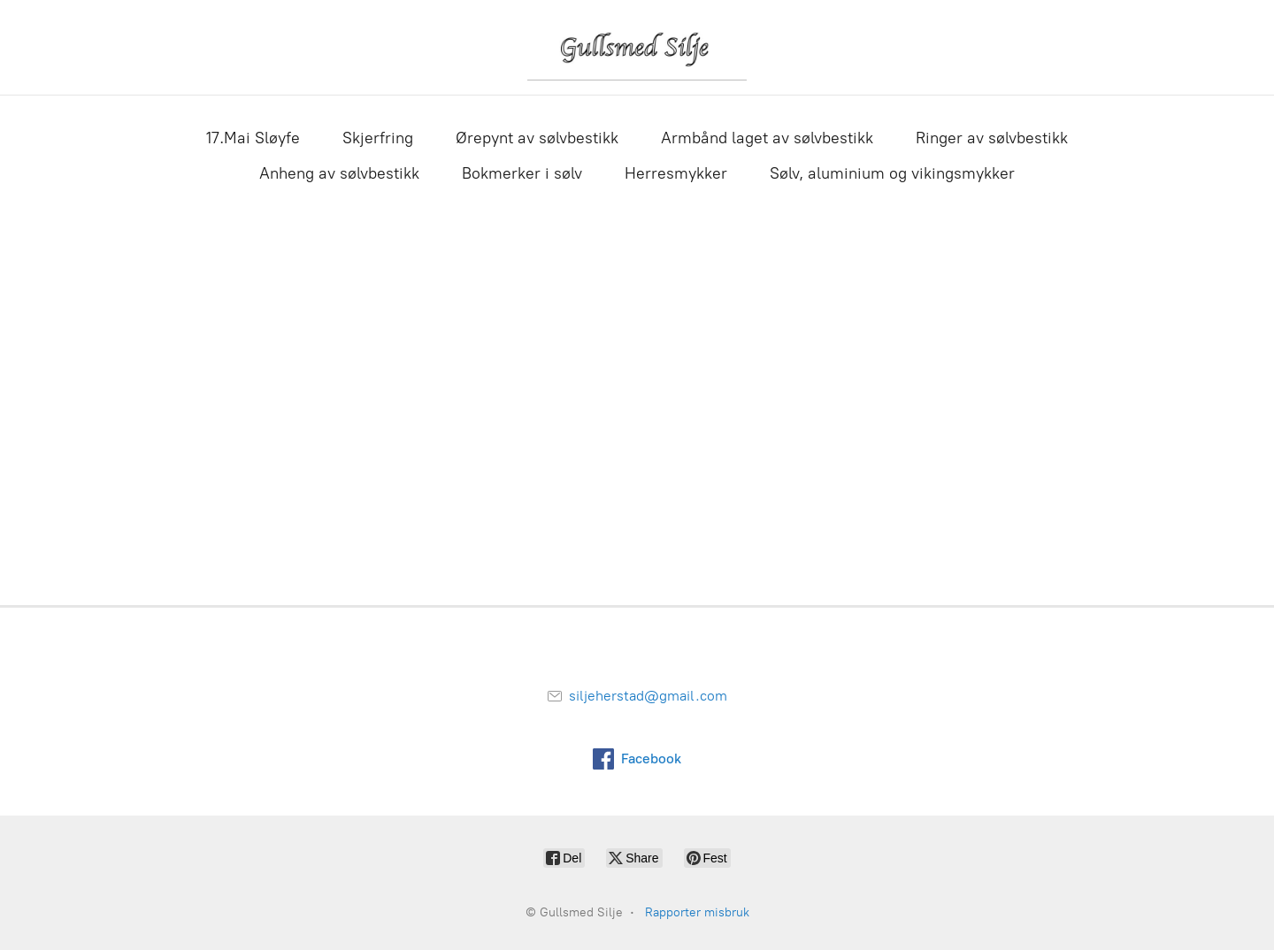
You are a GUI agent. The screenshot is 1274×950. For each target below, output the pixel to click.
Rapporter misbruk (697, 912)
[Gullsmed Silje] (636, 47)
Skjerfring (377, 138)
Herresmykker (676, 173)
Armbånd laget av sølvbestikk (767, 138)
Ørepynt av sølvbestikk (537, 138)
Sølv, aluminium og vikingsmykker (892, 173)
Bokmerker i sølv (522, 173)
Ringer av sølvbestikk (992, 138)
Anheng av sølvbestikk (339, 173)
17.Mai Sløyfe (253, 138)
